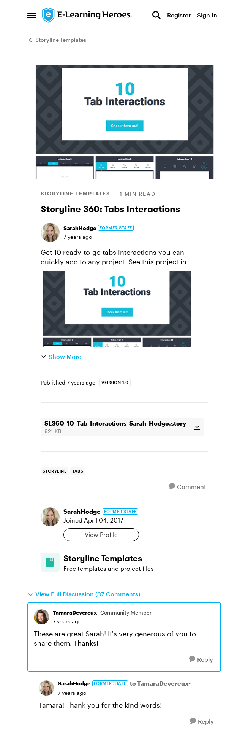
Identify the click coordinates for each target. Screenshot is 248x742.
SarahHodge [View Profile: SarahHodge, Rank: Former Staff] (79, 228)
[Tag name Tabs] (77, 471)
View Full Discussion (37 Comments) (83, 594)
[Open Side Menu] (32, 15)
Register (179, 15)
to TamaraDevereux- (160, 683)
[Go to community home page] (87, 15)
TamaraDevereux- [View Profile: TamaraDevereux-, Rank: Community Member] (75, 612)
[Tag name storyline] (55, 471)
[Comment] (187, 486)
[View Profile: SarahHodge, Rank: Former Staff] (50, 232)
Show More (61, 356)
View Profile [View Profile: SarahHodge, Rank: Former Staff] (101, 534)
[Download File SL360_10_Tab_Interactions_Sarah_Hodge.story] (197, 427)
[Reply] (201, 659)
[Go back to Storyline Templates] (135, 558)
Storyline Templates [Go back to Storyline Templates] (56, 40)
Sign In (207, 15)
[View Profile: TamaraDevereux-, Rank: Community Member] (41, 616)
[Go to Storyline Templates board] (50, 562)
